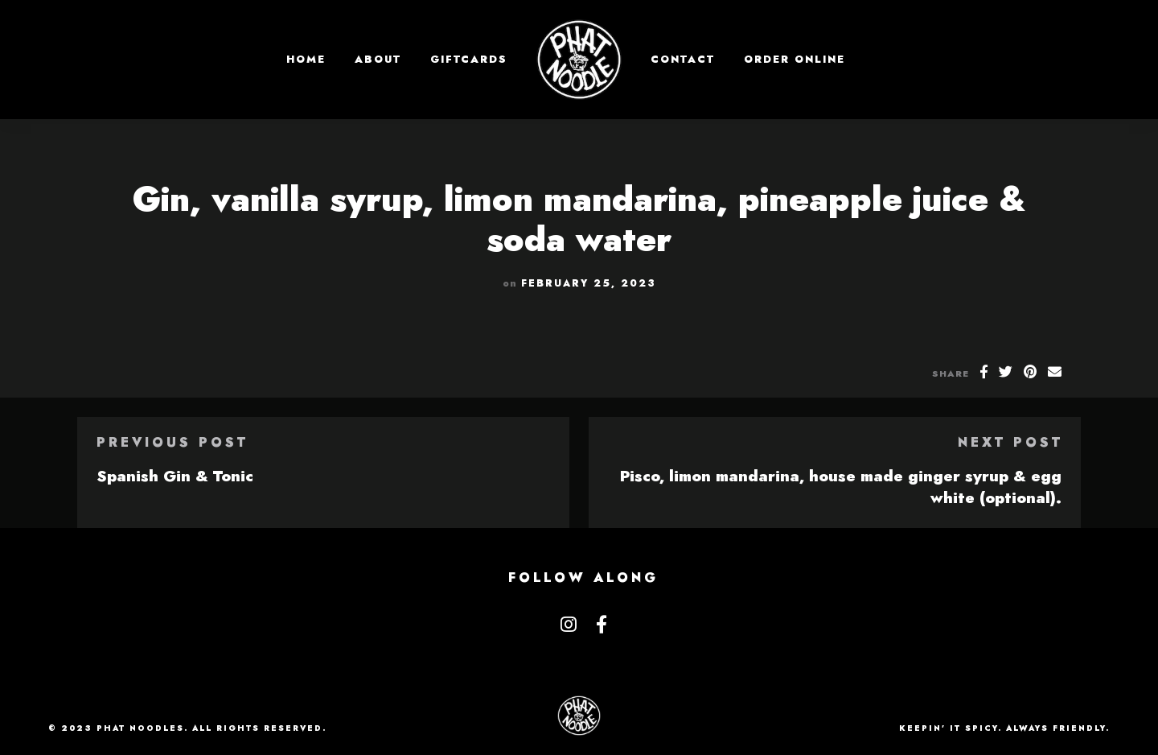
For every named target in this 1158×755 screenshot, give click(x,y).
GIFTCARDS (468, 59)
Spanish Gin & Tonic (174, 475)
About (378, 59)
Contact (683, 59)
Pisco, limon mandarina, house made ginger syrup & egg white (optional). (841, 486)
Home (306, 59)
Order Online (794, 59)
